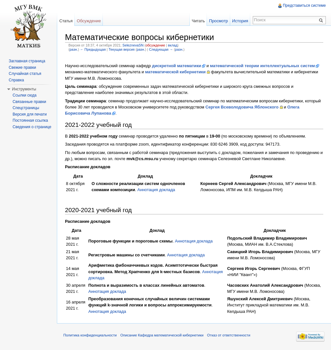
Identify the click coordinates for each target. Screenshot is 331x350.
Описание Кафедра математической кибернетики (161, 335)
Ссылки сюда (25, 95)
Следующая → (161, 49)
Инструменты (24, 89)
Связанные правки (29, 101)
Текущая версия (122, 49)
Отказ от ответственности (229, 335)
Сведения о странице (32, 127)
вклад (172, 45)
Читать (198, 20)
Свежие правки (22, 67)
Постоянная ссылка (30, 120)
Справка (16, 80)
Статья (65, 20)
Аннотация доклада (156, 189)
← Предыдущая (93, 49)
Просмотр (218, 20)
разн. (73, 49)
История (240, 20)
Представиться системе (304, 5)
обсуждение (155, 45)
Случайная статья (25, 73)
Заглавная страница (27, 61)
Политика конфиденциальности (90, 335)
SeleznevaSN (133, 45)
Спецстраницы (26, 108)
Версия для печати (30, 114)
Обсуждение (89, 20)
